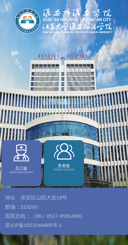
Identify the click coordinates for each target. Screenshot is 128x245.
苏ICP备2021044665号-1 (33, 232)
